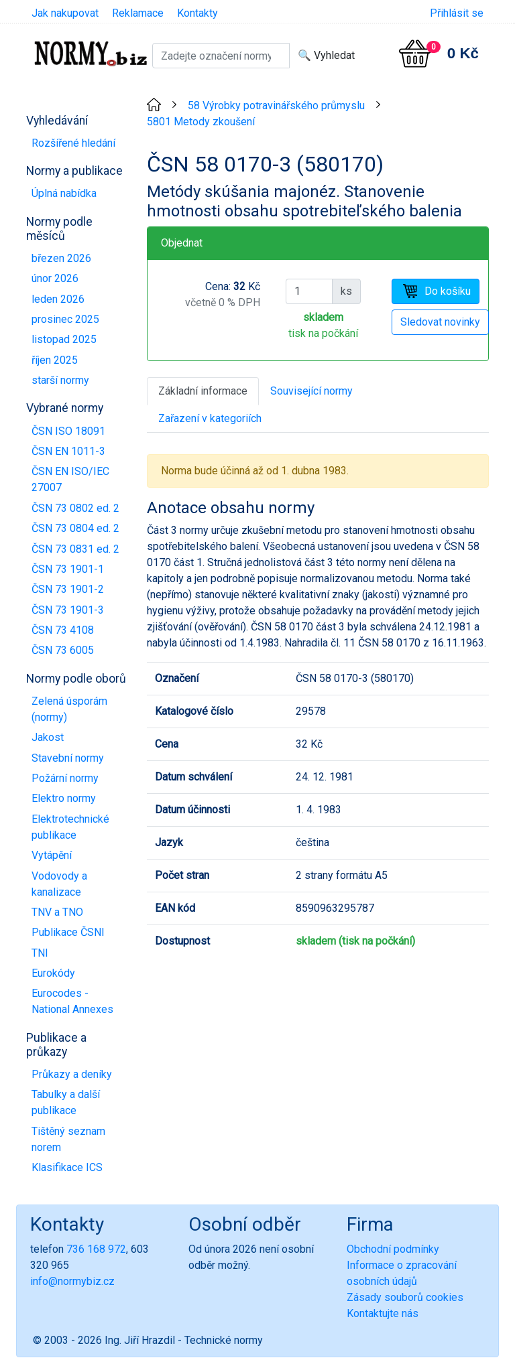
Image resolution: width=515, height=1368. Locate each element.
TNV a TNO (57, 912)
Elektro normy (64, 798)
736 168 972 (96, 1249)
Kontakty (197, 13)
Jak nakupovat (65, 13)
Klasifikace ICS (67, 1167)
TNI (40, 953)
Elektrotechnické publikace (70, 827)
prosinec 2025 (65, 319)
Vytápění (52, 855)
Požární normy (65, 778)
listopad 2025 (64, 339)
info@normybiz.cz (72, 1281)
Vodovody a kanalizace (59, 884)
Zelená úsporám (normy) (69, 709)
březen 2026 (61, 258)
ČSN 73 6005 (63, 650)
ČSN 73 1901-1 (68, 569)
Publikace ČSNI (68, 932)
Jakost (48, 737)
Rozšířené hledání (73, 143)
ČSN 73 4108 (63, 630)
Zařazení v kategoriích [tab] (210, 418)
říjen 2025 (55, 360)
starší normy (60, 380)
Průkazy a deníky (72, 1074)
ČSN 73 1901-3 (68, 610)
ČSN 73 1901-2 (68, 589)
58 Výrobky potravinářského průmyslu (276, 105)
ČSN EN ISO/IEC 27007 (70, 479)
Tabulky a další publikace (66, 1102)
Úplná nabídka (64, 193)
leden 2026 (58, 299)
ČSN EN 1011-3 (68, 451)
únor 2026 (55, 278)
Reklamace (138, 13)
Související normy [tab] (311, 391)
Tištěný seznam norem (68, 1139)
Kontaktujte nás (382, 1313)
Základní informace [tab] (202, 391)
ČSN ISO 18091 (68, 431)
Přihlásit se (456, 13)
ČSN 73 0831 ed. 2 (75, 549)
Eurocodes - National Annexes (72, 1001)
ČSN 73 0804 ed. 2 (75, 528)
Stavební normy (68, 758)
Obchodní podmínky (393, 1249)
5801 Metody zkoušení (201, 121)
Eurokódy (53, 973)
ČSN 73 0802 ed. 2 (75, 508)
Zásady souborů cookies (405, 1297)
